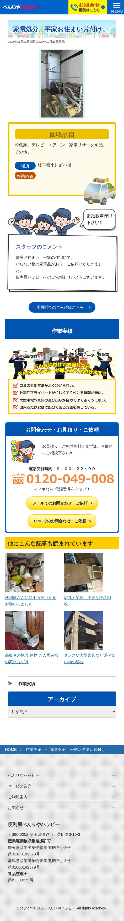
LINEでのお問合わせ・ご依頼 (60, 521)
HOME (11, 749)
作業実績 (26, 684)
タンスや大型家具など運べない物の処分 (89, 655)
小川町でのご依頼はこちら (60, 307)
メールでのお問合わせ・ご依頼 (60, 503)
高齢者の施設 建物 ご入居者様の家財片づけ (31, 655)
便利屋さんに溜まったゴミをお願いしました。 (30, 597)
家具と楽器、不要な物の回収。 (87, 597)
